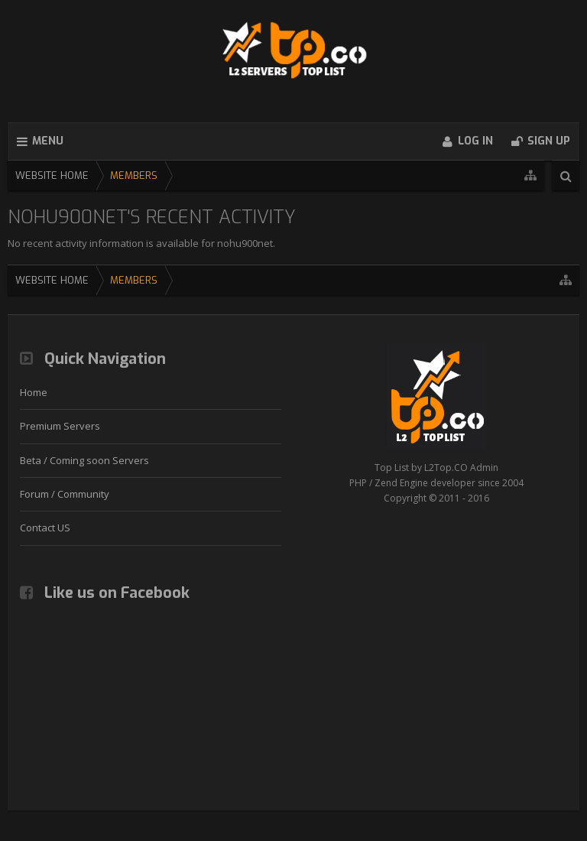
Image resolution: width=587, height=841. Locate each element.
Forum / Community (64, 494)
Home (33, 392)
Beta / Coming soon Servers (84, 460)
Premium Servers (60, 426)
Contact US (45, 527)
